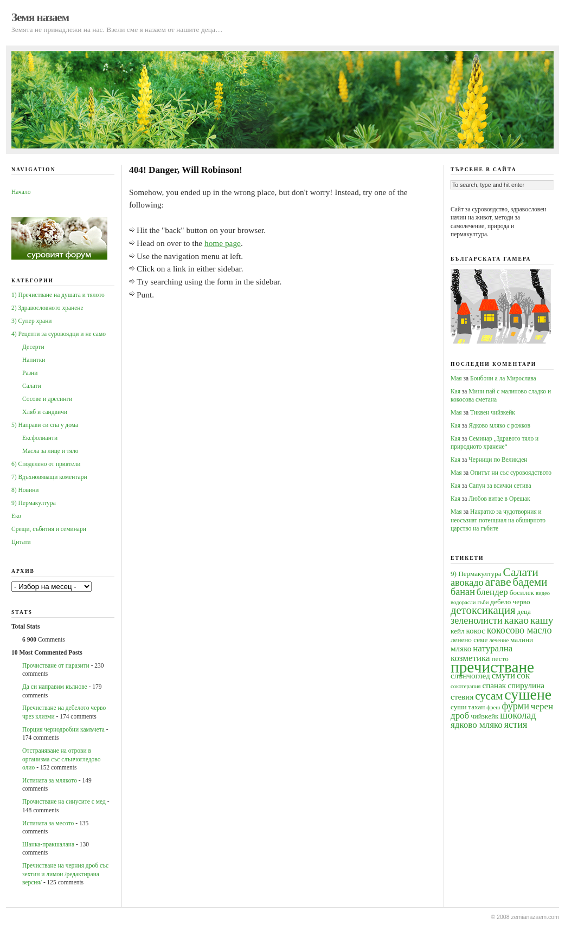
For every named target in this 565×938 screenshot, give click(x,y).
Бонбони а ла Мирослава (503, 378)
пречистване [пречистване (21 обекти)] (492, 667)
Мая (456, 378)
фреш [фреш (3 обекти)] (493, 707)
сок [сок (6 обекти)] (523, 675)
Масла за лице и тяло (50, 451)
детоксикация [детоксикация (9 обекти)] (483, 610)
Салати (31, 386)
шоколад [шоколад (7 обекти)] (518, 715)
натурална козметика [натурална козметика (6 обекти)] (481, 653)
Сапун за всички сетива (499, 485)
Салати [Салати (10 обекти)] (520, 572)
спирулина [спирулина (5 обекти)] (526, 685)
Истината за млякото (49, 780)
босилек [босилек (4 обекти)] (522, 592)
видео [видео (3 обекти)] (543, 593)
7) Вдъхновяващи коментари (49, 477)
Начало (20, 192)
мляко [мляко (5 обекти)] (461, 648)
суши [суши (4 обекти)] (458, 707)
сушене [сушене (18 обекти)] (527, 694)
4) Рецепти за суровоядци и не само (58, 334)
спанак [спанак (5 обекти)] (494, 685)
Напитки (33, 360)
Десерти (33, 347)
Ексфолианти (39, 438)
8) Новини (24, 490)
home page (222, 243)
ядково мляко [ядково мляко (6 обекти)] (477, 725)
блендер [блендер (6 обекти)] (492, 592)
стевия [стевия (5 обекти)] (462, 696)
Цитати (21, 542)
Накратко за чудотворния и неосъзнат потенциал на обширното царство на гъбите (498, 520)
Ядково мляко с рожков (499, 425)
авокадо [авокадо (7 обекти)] (467, 582)
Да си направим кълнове (54, 686)
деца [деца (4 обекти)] (523, 611)
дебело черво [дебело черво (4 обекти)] (510, 602)
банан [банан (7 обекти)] (463, 591)
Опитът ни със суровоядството (510, 472)
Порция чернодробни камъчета (63, 729)
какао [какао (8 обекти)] (516, 620)
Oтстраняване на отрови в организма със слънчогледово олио (61, 759)
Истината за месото (48, 823)
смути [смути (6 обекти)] (503, 675)
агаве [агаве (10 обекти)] (498, 581)
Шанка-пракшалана (48, 844)
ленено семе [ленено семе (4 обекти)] (469, 640)
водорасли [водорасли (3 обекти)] (463, 602)
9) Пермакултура (33, 503)
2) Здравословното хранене (47, 308)
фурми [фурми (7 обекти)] (515, 706)
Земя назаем (40, 17)
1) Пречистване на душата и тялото (58, 295)
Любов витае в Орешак (499, 498)
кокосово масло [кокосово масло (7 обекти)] (519, 630)
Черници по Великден (497, 459)
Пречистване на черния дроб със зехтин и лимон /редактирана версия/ (65, 873)
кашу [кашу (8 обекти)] (542, 620)
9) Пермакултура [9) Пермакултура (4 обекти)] (476, 574)
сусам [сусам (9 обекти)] (489, 696)
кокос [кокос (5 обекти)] (475, 630)
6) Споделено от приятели (45, 464)
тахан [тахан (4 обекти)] (476, 707)
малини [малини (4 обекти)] (521, 640)
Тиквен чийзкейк (492, 412)
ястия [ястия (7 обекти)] (516, 724)
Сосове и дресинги (47, 399)
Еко (16, 516)
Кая (455, 391)
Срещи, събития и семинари (48, 529)
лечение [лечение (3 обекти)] (499, 640)
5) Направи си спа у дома (44, 425)
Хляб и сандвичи (44, 412)
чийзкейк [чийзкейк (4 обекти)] (484, 716)
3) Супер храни (31, 321)
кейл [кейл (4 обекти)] (458, 631)
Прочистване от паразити (55, 665)
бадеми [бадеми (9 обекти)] (530, 582)
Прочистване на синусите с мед (64, 801)
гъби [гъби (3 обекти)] (483, 602)
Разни (29, 373)
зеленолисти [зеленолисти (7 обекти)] (477, 620)
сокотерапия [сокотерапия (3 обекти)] (466, 686)
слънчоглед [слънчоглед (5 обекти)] (470, 675)
